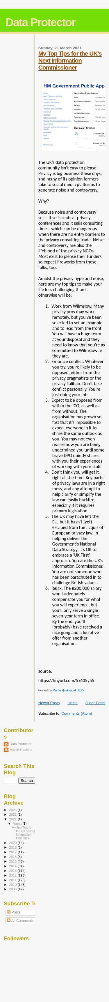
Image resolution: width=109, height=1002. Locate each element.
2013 (13, 870)
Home (72, 703)
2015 (13, 861)
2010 (13, 884)
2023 (13, 810)
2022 (13, 814)
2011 (13, 880)
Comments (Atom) (76, 713)
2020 (13, 843)
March (18, 823)
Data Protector (41, 22)
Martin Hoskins (21, 749)
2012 (13, 875)
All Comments (20, 921)
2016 (13, 856)
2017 (13, 852)
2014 (13, 866)
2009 (13, 889)
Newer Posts (49, 703)
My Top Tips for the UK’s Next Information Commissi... (23, 833)
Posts (13, 912)
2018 (13, 847)
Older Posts (95, 703)
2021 (13, 819)
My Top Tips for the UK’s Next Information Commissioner (70, 60)
